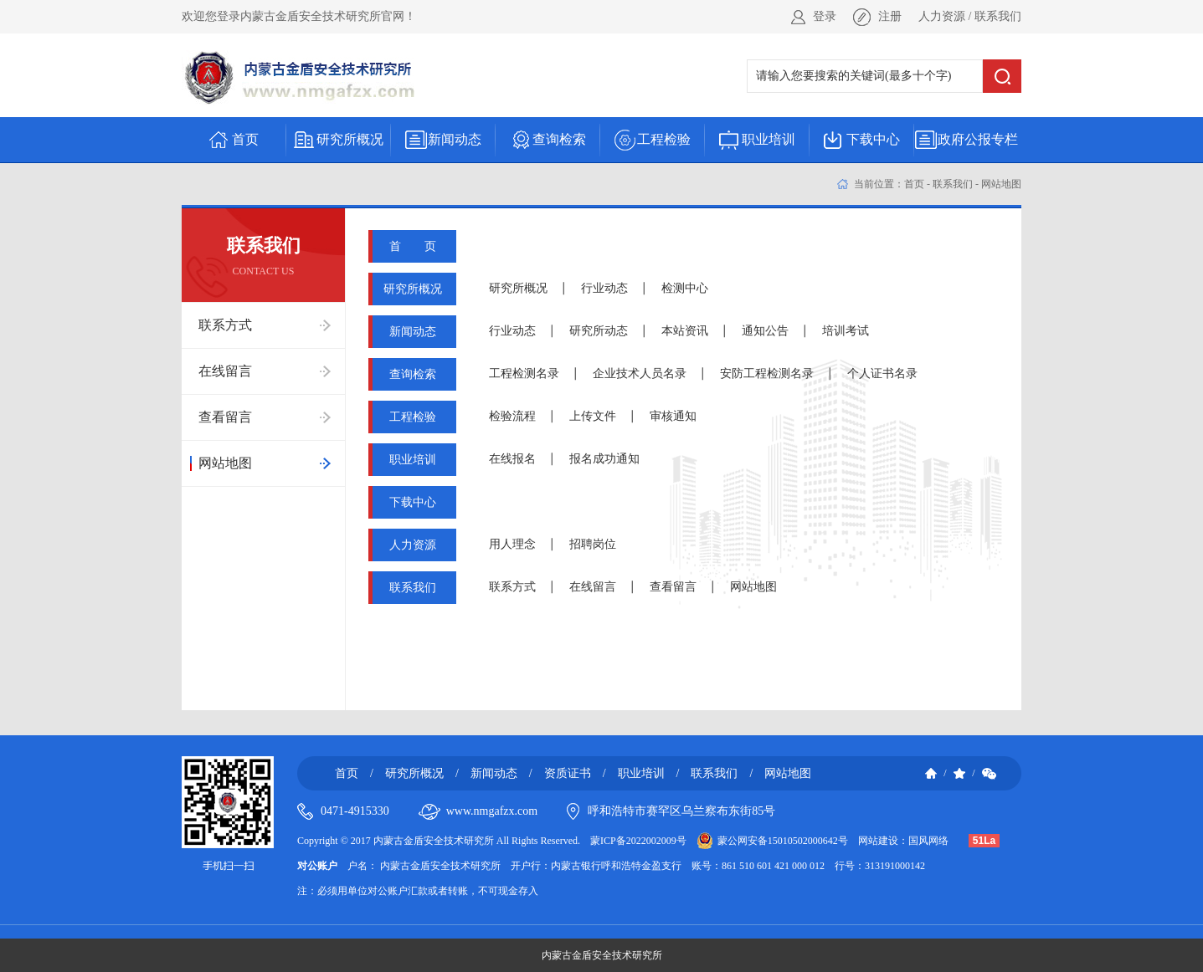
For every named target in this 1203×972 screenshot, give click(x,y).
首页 (914, 184)
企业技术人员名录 (639, 373)
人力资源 (941, 16)
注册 (890, 16)
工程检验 (412, 417)
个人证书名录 (882, 373)
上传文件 (592, 416)
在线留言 (592, 587)
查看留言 (673, 587)
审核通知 (673, 416)
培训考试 (845, 331)
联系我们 (997, 16)
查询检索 (412, 374)
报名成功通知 (604, 459)
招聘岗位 (592, 544)
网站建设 (878, 841)
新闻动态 (412, 331)
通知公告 (765, 331)
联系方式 (512, 587)
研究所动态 (598, 331)
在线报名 (512, 459)
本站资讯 (684, 331)
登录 (824, 16)
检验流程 (512, 416)
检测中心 (684, 288)
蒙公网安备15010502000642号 (782, 841)
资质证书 (567, 773)
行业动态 (604, 288)
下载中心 (412, 502)
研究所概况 (412, 289)
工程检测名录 (524, 373)
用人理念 (512, 544)
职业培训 (412, 459)
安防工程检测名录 (767, 373)
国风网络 (928, 841)
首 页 (412, 246)
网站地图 (1001, 184)
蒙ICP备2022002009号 (638, 841)
